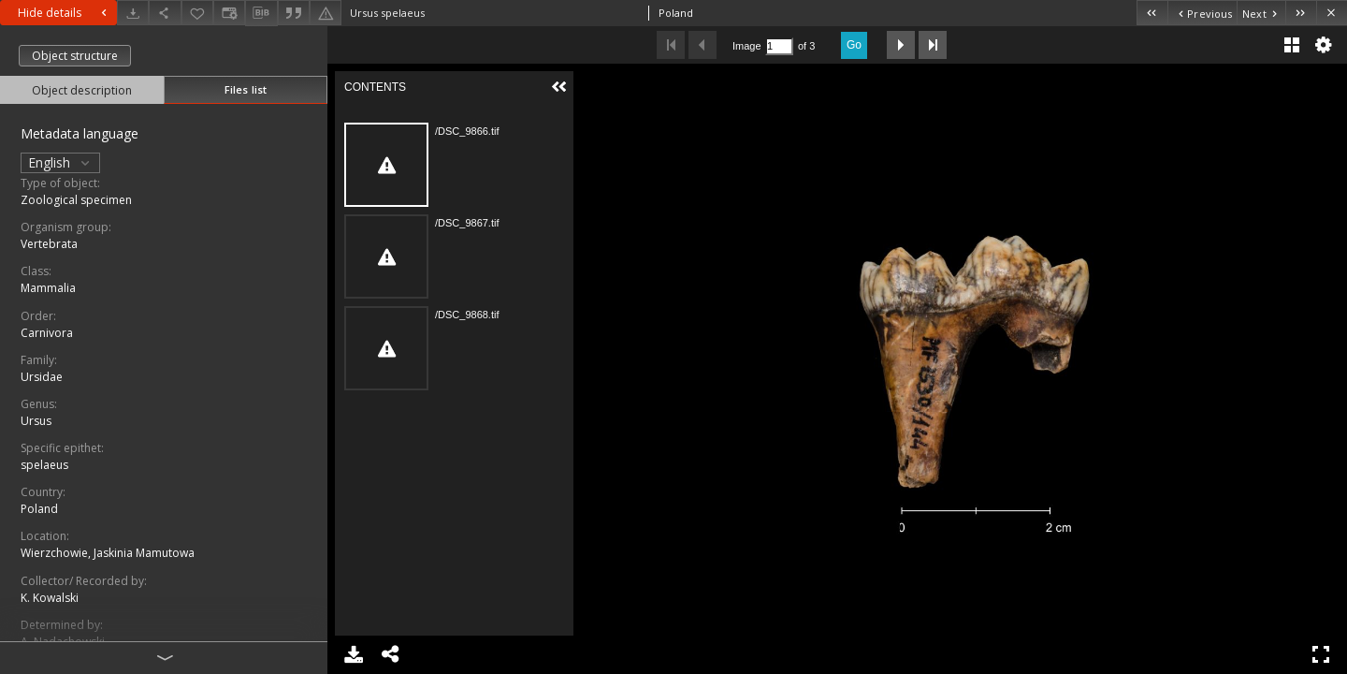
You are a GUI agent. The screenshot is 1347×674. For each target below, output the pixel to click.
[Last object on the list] (1300, 12)
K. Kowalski (50, 598)
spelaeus (44, 465)
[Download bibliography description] (261, 13)
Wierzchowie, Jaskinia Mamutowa (108, 553)
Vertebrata (49, 244)
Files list (245, 89)
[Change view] (229, 12)
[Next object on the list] (1261, 12)
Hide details (64, 13)
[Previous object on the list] (1202, 12)
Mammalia (48, 288)
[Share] (165, 12)
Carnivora (47, 333)
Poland (39, 509)
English (60, 162)
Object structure (75, 56)
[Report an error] (325, 12)
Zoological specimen (76, 200)
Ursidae (42, 377)
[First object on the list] (1152, 12)
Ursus (36, 421)
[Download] (133, 12)
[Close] (1331, 12)
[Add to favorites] (197, 12)
